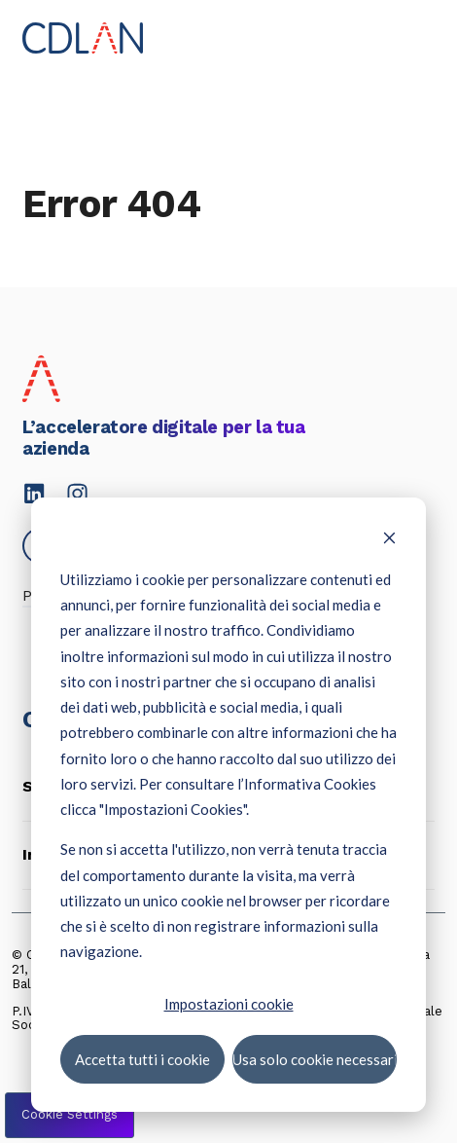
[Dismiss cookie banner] (389, 539)
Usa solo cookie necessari (314, 1058)
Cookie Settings (69, 1114)
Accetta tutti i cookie (142, 1058)
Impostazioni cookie (229, 1003)
